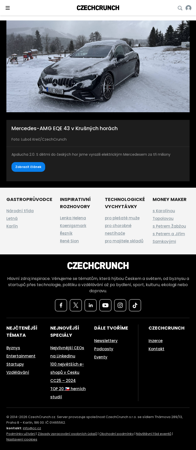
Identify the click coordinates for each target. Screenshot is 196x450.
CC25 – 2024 (63, 380)
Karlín (12, 226)
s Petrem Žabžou (169, 226)
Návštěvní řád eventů (153, 433)
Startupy (15, 364)
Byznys (13, 348)
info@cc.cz (32, 428)
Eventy (100, 357)
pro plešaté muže (122, 218)
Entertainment (20, 356)
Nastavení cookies (21, 439)
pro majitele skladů (124, 241)
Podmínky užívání (20, 433)
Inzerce (156, 340)
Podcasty (103, 349)
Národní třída (20, 210)
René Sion (69, 241)
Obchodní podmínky (116, 433)
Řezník (66, 233)
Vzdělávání (17, 372)
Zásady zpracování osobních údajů (67, 433)
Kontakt (156, 349)
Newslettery (106, 340)
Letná (12, 218)
